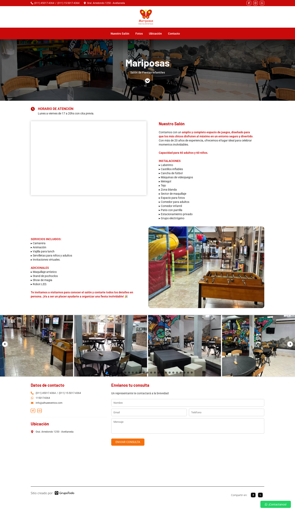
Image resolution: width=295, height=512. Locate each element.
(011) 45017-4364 (44, 3)
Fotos (141, 34)
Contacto (176, 34)
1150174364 (43, 398)
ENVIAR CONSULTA (128, 442)
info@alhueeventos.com (46, 403)
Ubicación (157, 34)
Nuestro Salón (122, 34)
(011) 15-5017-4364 (68, 3)
